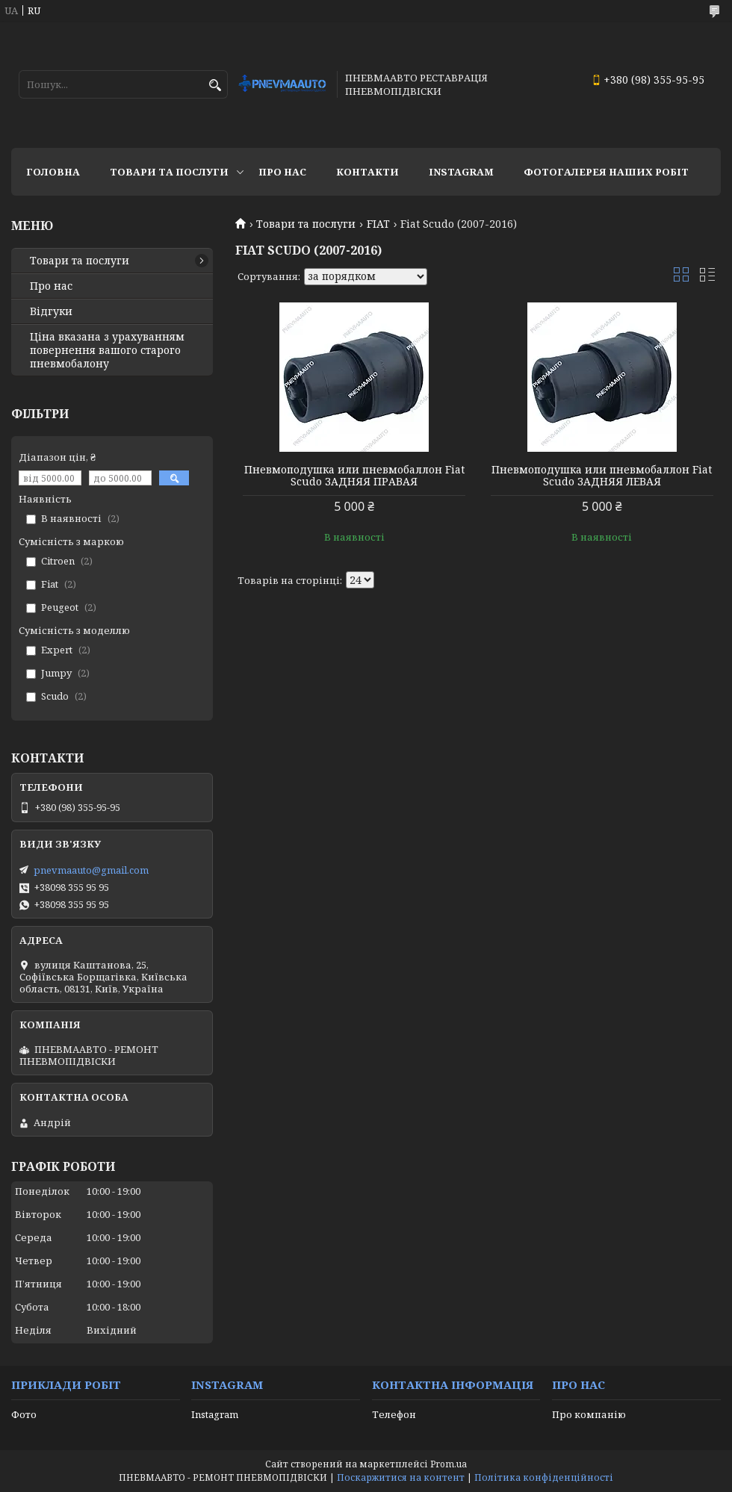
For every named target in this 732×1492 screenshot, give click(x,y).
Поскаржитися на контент (401, 1477)
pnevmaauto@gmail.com (91, 870)
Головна (53, 171)
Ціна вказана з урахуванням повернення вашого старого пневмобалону (107, 350)
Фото (24, 1414)
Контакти (367, 171)
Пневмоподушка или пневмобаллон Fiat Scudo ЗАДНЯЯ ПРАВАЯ (354, 476)
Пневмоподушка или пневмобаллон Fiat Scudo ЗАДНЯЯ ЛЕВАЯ (601, 476)
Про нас (282, 171)
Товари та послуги (169, 171)
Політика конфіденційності (543, 1477)
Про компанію (589, 1414)
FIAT (378, 224)
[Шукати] (215, 85)
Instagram (461, 171)
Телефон (394, 1414)
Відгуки (51, 311)
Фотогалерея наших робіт (606, 171)
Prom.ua (448, 1464)
